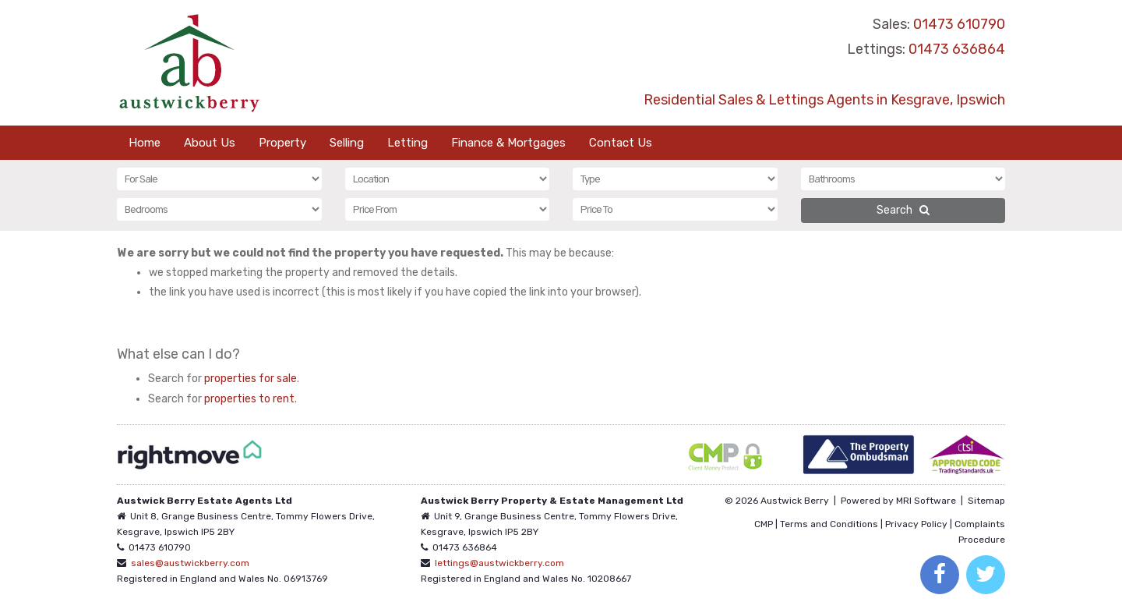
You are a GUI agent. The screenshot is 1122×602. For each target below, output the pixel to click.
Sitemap (986, 500)
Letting (407, 143)
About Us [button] (209, 143)
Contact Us (620, 143)
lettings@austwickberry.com (499, 563)
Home (145, 143)
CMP (763, 524)
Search (903, 210)
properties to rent (249, 398)
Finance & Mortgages (508, 143)
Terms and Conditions (829, 524)
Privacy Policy (916, 524)
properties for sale (250, 378)
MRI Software (926, 500)
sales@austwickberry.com (190, 563)
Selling (347, 143)
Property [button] (282, 143)
